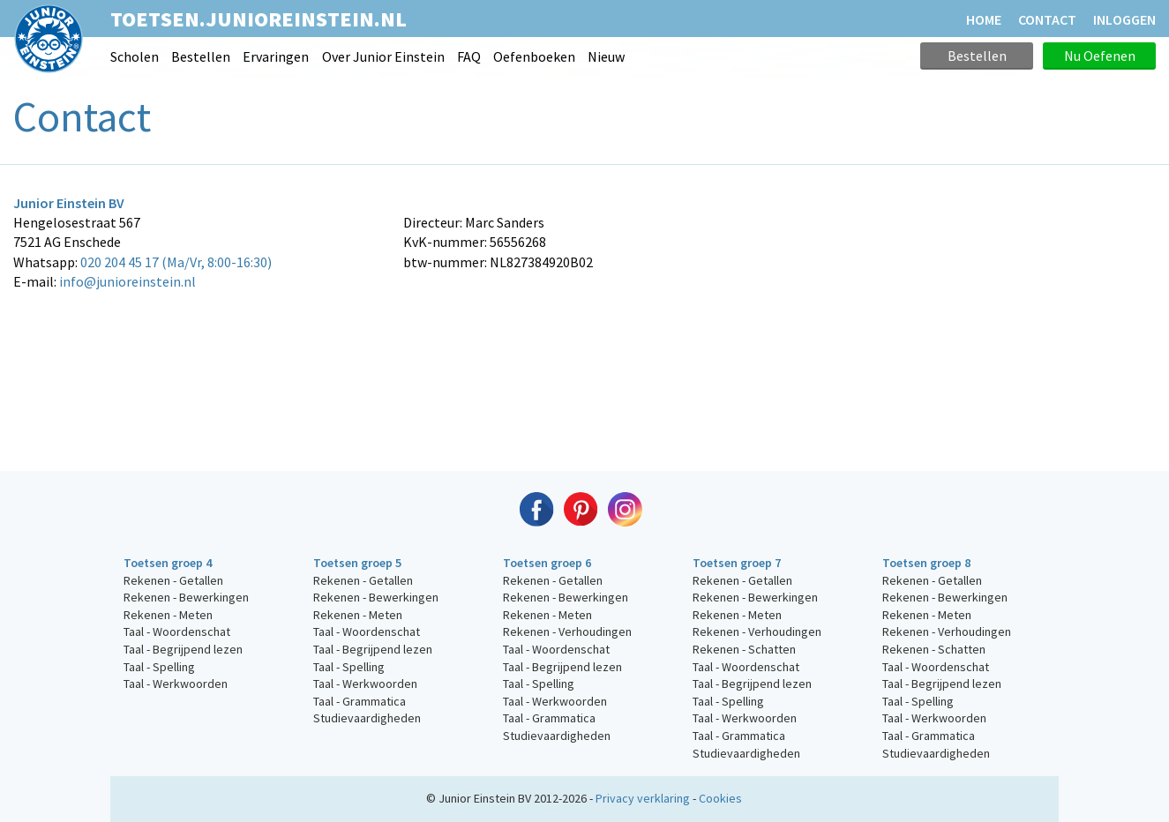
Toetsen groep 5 (357, 563)
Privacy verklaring (643, 798)
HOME (983, 19)
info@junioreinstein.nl (127, 281)
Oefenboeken (534, 56)
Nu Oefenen (1099, 55)
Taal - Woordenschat (177, 631)
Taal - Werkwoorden (176, 683)
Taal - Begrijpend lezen (183, 649)
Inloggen (1124, 19)
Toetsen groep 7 (737, 563)
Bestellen (200, 56)
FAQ (469, 56)
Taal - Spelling (159, 667)
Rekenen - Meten (168, 615)
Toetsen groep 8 (926, 563)
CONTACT (1047, 19)
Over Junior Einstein (383, 56)
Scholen (134, 56)
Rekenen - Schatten (744, 649)
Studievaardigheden (367, 718)
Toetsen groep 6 (547, 563)
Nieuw (606, 56)
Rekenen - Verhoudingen (567, 631)
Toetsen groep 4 (168, 563)
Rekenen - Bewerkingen (186, 597)
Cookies (720, 798)
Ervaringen (276, 56)
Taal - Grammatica (359, 701)
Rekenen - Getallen (173, 580)
